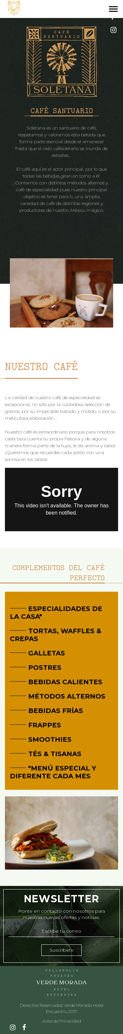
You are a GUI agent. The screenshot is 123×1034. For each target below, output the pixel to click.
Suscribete (62, 950)
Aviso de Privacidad (61, 1021)
